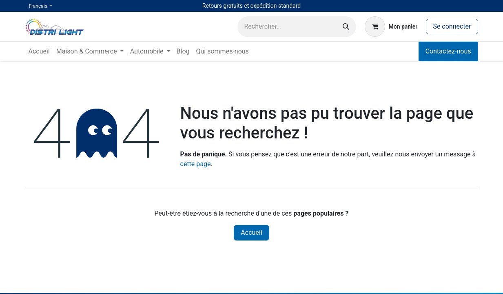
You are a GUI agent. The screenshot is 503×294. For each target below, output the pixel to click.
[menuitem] (39, 51)
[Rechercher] (346, 26)
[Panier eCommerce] (391, 26)
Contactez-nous (448, 51)
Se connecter (452, 26)
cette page (195, 164)
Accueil (251, 232)
